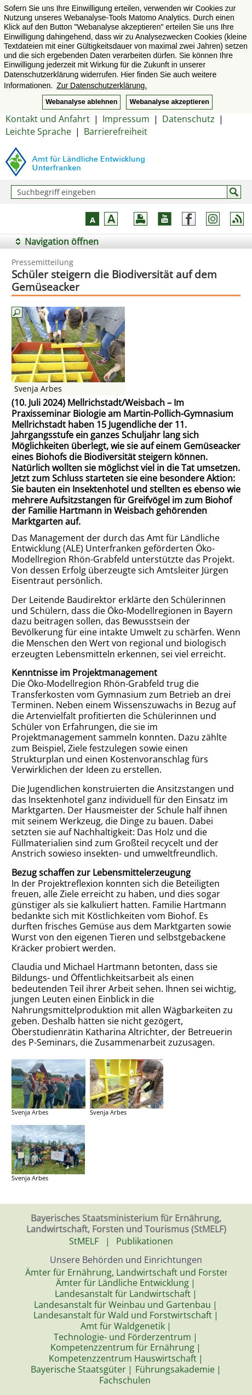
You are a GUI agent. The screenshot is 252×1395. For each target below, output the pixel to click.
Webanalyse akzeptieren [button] (169, 102)
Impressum (126, 119)
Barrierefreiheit (115, 131)
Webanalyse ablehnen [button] (81, 102)
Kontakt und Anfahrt (47, 119)
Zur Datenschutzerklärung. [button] (101, 85)
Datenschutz (188, 119)
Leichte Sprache (38, 131)
